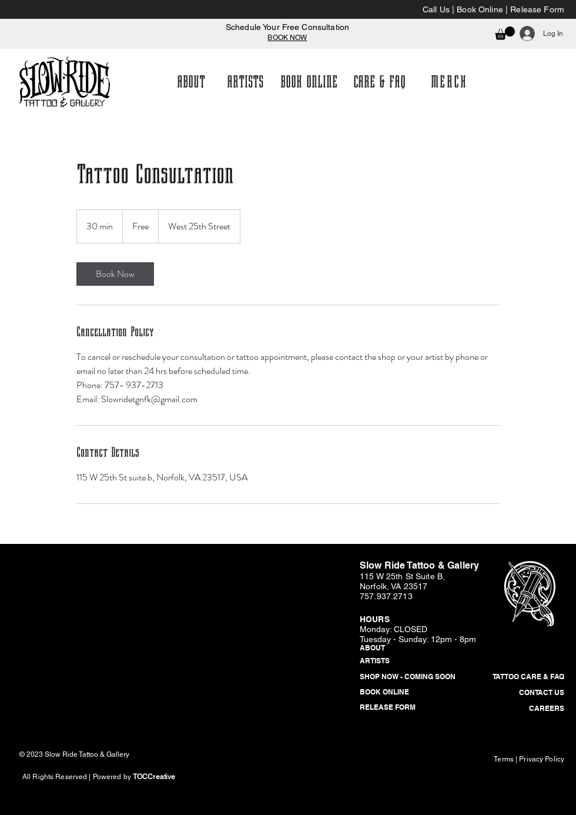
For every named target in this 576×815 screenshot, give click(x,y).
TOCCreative (154, 777)
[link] (115, 274)
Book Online (480, 9)
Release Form (537, 9)
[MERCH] (450, 81)
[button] (505, 33)
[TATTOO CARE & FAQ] (517, 677)
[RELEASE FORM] (406, 708)
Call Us (436, 9)
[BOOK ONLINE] (308, 82)
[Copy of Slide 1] (293, 20)
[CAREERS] (517, 709)
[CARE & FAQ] (379, 82)
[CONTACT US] (517, 693)
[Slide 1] (282, 20)
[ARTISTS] (245, 82)
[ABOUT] (190, 82)
